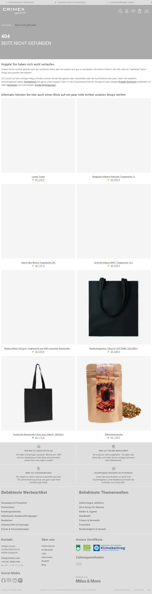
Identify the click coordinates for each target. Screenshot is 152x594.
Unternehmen (48, 546)
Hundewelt (85, 516)
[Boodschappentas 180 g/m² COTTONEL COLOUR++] (114, 312)
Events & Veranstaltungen (15, 529)
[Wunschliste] (133, 11)
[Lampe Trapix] (38, 140)
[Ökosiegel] (86, 548)
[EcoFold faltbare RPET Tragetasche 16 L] (114, 226)
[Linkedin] (14, 580)
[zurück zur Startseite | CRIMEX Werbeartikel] (14, 11)
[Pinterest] (20, 580)
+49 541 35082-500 (10, 562)
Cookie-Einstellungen (122, 590)
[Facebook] (3, 580)
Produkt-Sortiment (127, 82)
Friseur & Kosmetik (89, 520)
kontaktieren (30, 82)
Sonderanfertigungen (45, 85)
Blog (44, 565)
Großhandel (47, 550)
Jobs (44, 553)
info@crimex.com (10, 558)
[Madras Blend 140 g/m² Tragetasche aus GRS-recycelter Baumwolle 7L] (38, 312)
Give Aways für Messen (91, 507)
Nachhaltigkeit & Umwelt (92, 529)
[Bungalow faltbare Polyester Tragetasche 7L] (114, 140)
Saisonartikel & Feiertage (15, 524)
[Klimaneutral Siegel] (110, 548)
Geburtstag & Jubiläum (91, 503)
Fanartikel (84, 524)
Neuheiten (12, 85)
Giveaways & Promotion (14, 503)
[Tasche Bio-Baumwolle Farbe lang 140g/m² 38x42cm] (38, 397)
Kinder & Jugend (88, 511)
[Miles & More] (88, 579)
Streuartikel (7, 507)
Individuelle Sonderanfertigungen (19, 516)
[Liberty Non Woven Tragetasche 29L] (38, 226)
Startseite (6, 25)
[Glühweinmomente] (114, 397)
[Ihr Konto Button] (126, 11)
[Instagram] (9, 580)
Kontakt (45, 561)
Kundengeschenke (11, 511)
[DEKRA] (78, 548)
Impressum (47, 557)
